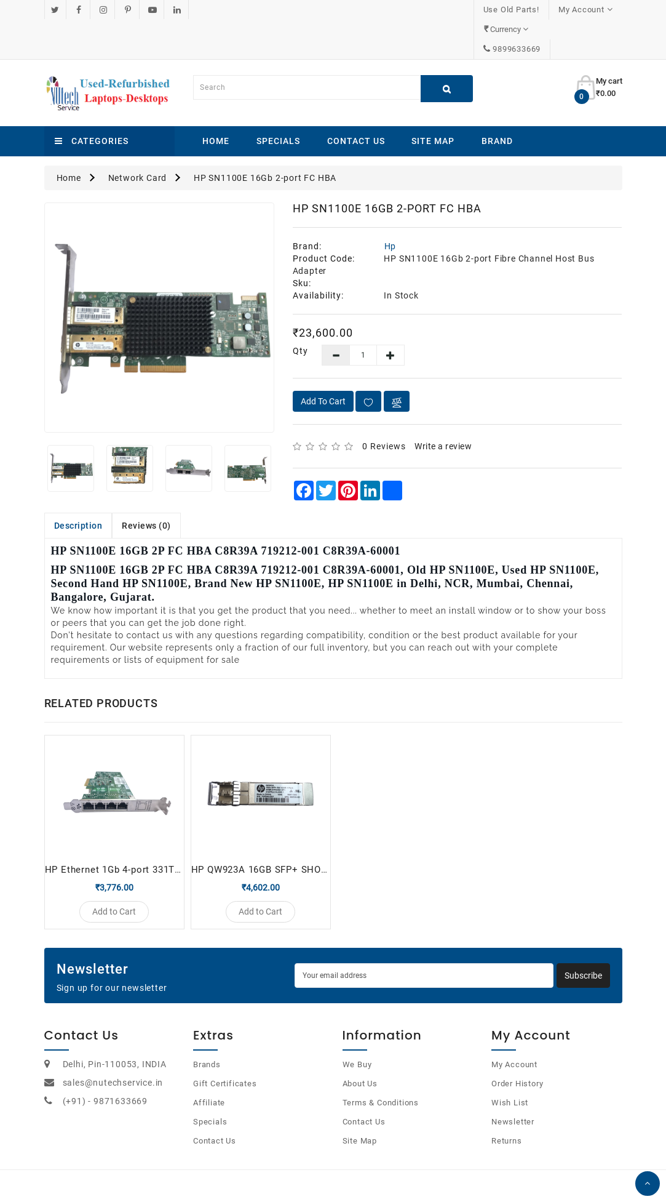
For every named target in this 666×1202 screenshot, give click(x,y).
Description (78, 486)
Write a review (443, 407)
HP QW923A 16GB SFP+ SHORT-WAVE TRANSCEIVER (311, 830)
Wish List (509, 1069)
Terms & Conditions (381, 1069)
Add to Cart (323, 362)
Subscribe (583, 942)
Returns (506, 1107)
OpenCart (319, 1177)
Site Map (432, 101)
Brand (497, 101)
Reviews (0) (146, 486)
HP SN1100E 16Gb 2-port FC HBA (265, 138)
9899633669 (588, 9)
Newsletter (512, 1088)
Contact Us (356, 101)
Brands (207, 1031)
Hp (390, 207)
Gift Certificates (225, 1050)
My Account (514, 1031)
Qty (298, 311)
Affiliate (209, 1069)
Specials (278, 101)
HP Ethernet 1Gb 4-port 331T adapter (128, 830)
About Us (360, 1050)
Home (215, 101)
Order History (517, 1050)
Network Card (137, 138)
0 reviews (384, 407)
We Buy (357, 1031)
